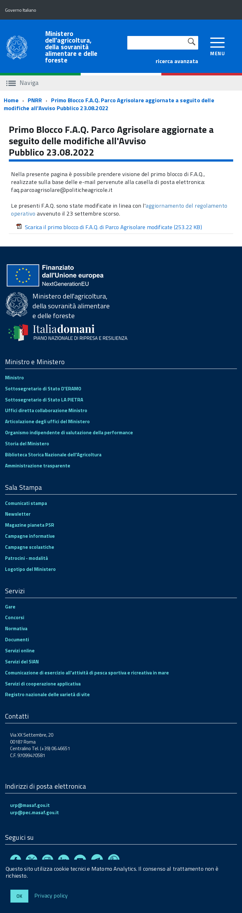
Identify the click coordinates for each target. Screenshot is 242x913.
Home (11, 100)
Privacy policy (51, 895)
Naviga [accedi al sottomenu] (22, 82)
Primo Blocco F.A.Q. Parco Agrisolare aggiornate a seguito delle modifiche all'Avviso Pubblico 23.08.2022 (109, 104)
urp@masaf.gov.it (30, 805)
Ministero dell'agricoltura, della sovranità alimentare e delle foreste (71, 46)
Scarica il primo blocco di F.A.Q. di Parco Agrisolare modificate (109, 227)
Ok (19, 896)
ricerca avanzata (177, 61)
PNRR (35, 100)
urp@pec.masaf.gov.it (34, 812)
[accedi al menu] (217, 46)
